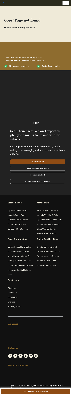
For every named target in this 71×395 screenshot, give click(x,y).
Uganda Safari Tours (16, 215)
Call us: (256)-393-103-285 (37, 181)
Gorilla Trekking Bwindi (47, 247)
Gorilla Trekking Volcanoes (48, 251)
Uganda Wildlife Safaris (47, 215)
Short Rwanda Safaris (46, 233)
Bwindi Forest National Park (20, 247)
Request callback (37, 175)
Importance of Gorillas (46, 265)
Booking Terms (14, 306)
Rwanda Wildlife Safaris (47, 210)
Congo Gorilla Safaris (17, 224)
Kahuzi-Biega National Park (20, 256)
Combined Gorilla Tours (18, 229)
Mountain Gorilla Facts (47, 260)
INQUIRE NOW (37, 161)
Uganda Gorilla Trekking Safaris (44, 385)
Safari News (13, 297)
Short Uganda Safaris (46, 229)
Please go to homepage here (19, 27)
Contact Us (12, 292)
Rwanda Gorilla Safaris (18, 219)
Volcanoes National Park (18, 251)
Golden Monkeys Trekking (48, 256)
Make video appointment (38, 168)
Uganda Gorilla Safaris (17, 210)
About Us (12, 288)
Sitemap (11, 302)
